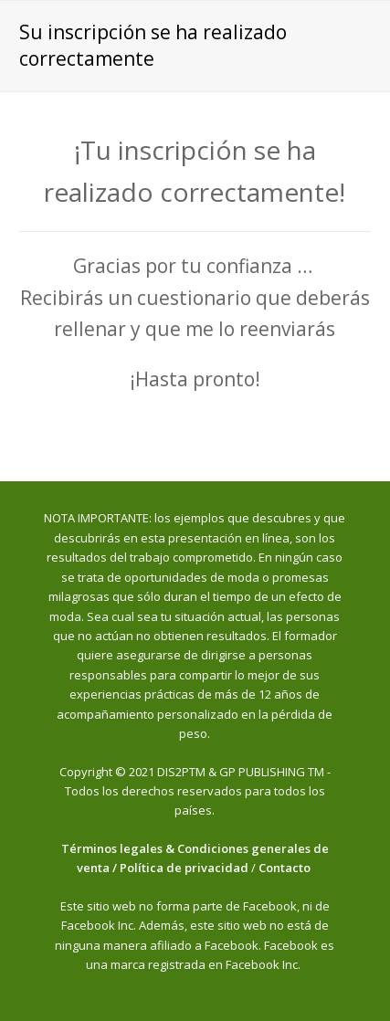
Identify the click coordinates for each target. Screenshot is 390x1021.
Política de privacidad (184, 867)
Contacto (285, 867)
